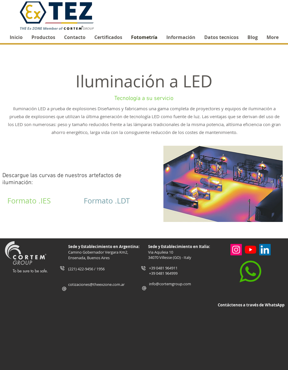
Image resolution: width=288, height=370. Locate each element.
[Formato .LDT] (106, 201)
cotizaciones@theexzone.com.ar (96, 284)
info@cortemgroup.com (170, 283)
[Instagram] (236, 249)
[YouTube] (250, 249)
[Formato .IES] (29, 201)
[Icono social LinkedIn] (265, 249)
